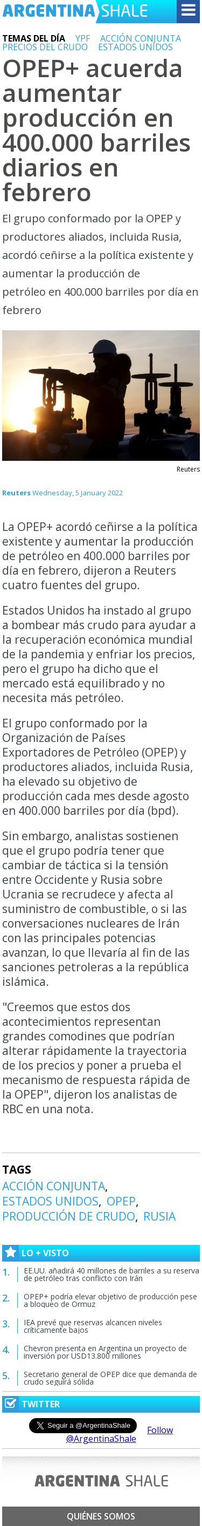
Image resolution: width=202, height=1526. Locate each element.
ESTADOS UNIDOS (135, 47)
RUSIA (159, 1216)
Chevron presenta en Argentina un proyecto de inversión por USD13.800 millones (105, 1352)
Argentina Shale (75, 11)
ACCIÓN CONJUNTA (140, 38)
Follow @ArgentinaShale (119, 1434)
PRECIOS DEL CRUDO (45, 47)
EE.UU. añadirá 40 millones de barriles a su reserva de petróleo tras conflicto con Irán (111, 1274)
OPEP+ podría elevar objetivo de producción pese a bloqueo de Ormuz (110, 1300)
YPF (82, 38)
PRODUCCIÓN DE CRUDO (68, 1216)
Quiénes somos (101, 1516)
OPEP (121, 1201)
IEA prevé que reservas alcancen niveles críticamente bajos (93, 1326)
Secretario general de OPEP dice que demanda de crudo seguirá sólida (110, 1378)
